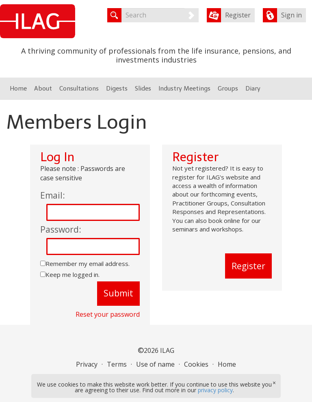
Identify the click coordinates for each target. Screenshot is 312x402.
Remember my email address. (88, 263)
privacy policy (215, 390)
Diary (252, 88)
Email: (52, 195)
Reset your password (108, 314)
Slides (143, 88)
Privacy (87, 364)
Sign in (291, 15)
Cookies (196, 364)
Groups (228, 88)
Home (18, 88)
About (43, 88)
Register (238, 15)
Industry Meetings (184, 88)
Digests (117, 88)
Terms (117, 364)
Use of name (155, 364)
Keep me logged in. (73, 274)
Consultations (79, 88)
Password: (60, 229)
